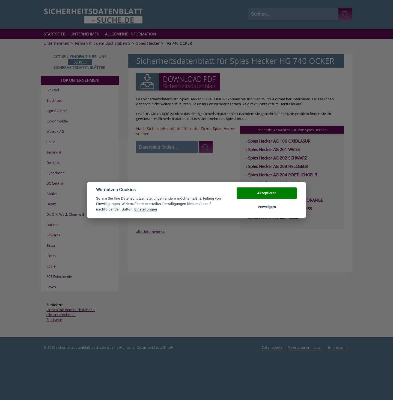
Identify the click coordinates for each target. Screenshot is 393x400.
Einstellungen (145, 209)
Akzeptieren (266, 193)
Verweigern (267, 207)
